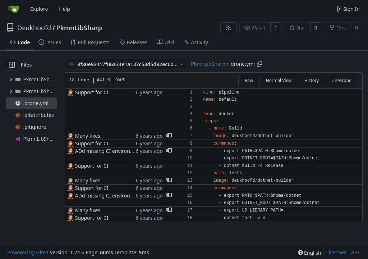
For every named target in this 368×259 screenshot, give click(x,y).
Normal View (279, 80)
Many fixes (87, 135)
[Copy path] (259, 64)
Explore (39, 8)
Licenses (336, 252)
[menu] (309, 252)
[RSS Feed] (228, 27)
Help (64, 8)
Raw (249, 80)
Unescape (341, 80)
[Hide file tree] (12, 65)
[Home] (14, 9)
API (355, 252)
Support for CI (92, 92)
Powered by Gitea (28, 252)
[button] (169, 136)
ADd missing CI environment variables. (120, 150)
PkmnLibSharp (79, 27)
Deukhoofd (34, 27)
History (311, 80)
